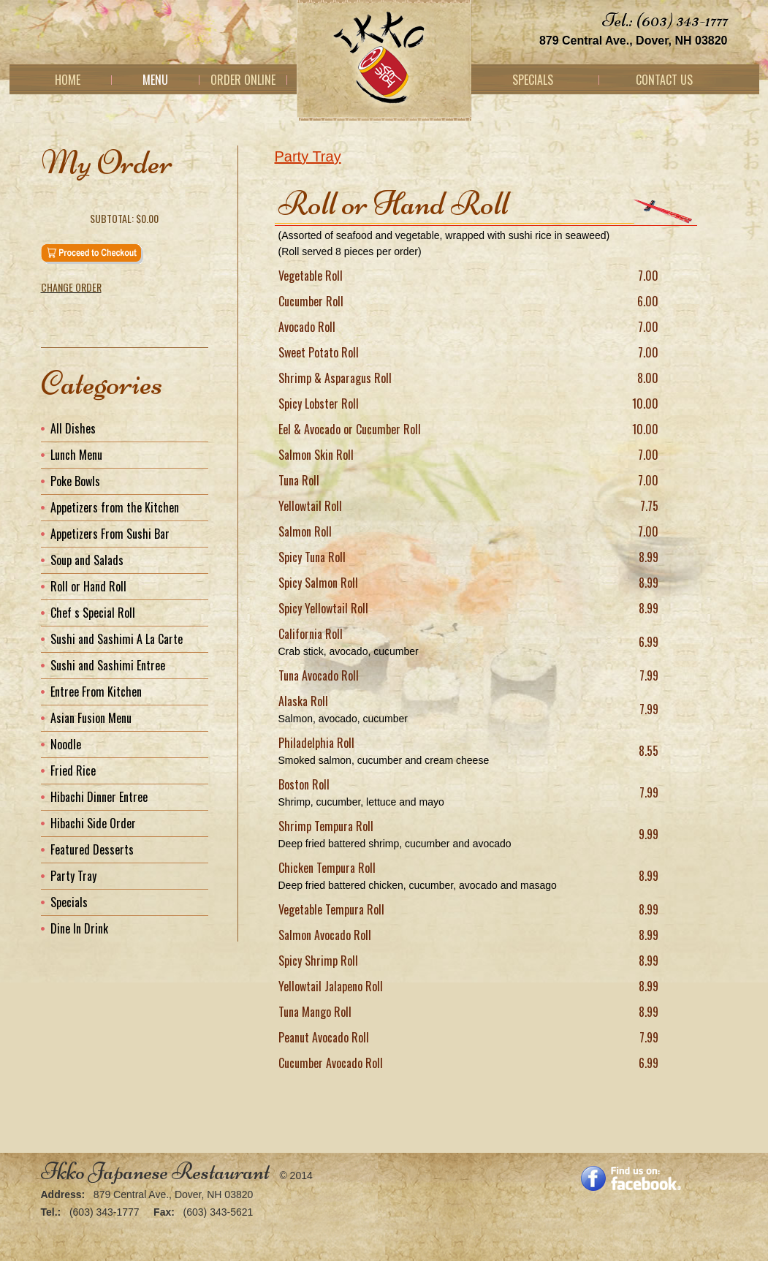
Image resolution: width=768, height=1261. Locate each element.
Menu (155, 79)
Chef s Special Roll (92, 612)
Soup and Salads (86, 560)
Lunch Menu (76, 454)
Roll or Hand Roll (88, 586)
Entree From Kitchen (96, 691)
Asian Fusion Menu (91, 718)
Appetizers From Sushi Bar (110, 533)
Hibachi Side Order (93, 823)
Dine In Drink (79, 928)
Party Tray (308, 156)
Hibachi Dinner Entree (99, 797)
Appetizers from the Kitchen (114, 507)
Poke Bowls (75, 481)
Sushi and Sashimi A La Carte (116, 639)
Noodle (65, 744)
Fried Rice (73, 770)
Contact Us (664, 79)
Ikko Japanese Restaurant (155, 1171)
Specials (532, 79)
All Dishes (73, 428)
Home (67, 79)
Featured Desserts (92, 849)
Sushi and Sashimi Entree (107, 665)
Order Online (242, 79)
